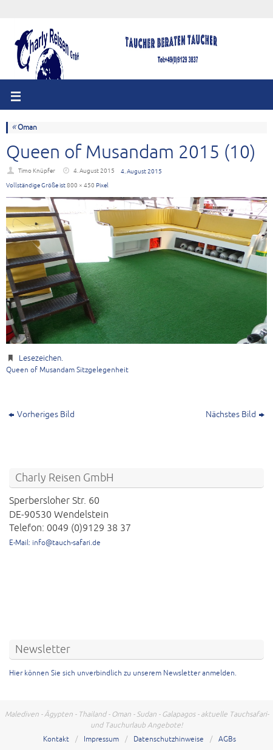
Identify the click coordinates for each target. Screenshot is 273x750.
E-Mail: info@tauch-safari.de (55, 542)
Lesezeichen (40, 358)
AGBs (227, 739)
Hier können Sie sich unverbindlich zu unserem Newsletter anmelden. (123, 673)
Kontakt (56, 739)
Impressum (101, 739)
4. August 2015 (94, 171)
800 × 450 (81, 185)
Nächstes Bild (235, 414)
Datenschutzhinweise (168, 739)
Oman (24, 127)
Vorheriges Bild (41, 414)
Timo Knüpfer (36, 171)
